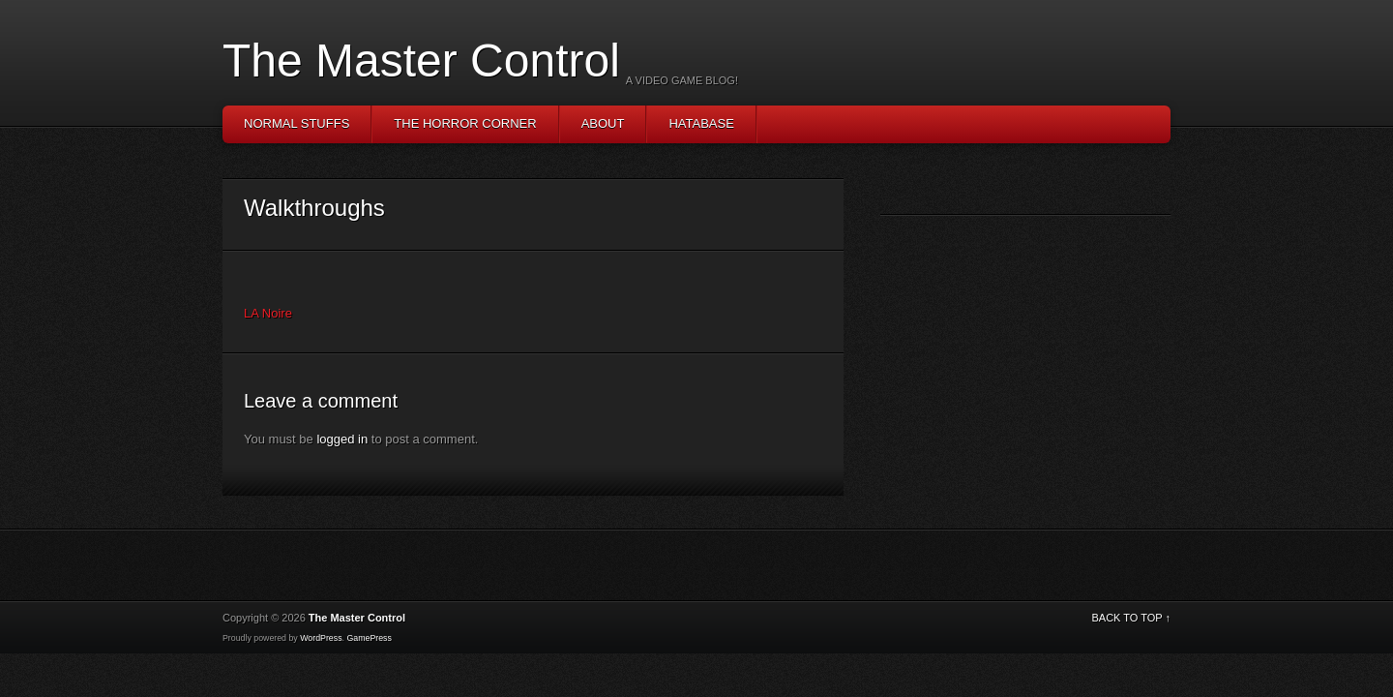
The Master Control (421, 60)
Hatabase (700, 123)
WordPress (320, 638)
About (603, 123)
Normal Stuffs (296, 123)
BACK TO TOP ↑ (1131, 617)
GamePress (368, 638)
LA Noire (268, 313)
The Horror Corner (465, 123)
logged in (342, 439)
